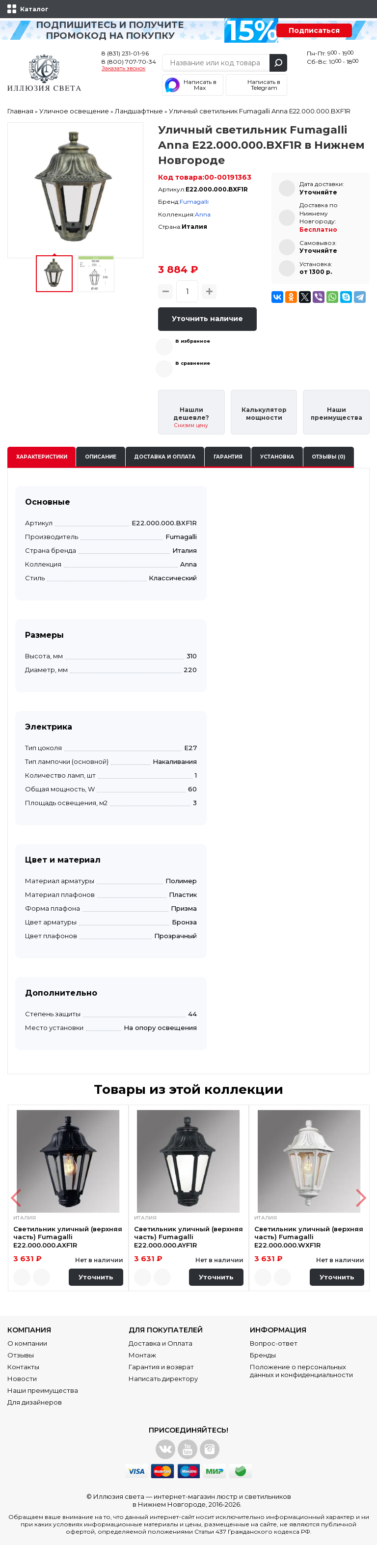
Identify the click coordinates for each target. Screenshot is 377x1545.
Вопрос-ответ (273, 1343)
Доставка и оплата (164, 457)
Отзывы (20, 1355)
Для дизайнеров (34, 1402)
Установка (277, 457)
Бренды (263, 1355)
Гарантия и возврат (161, 1367)
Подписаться (314, 30)
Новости (22, 1378)
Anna (203, 214)
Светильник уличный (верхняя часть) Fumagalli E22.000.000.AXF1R (67, 1237)
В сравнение (192, 363)
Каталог (34, 9)
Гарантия (228, 457)
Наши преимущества (42, 1390)
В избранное (192, 341)
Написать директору (163, 1378)
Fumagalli (194, 201)
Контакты (23, 1367)
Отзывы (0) (328, 457)
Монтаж (142, 1355)
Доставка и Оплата (160, 1343)
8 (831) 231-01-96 (125, 53)
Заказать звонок (123, 69)
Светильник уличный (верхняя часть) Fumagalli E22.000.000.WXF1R (308, 1237)
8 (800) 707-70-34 (129, 61)
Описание (100, 457)
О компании (27, 1343)
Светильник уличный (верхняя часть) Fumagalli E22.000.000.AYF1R (188, 1237)
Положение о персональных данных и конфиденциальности (301, 1371)
